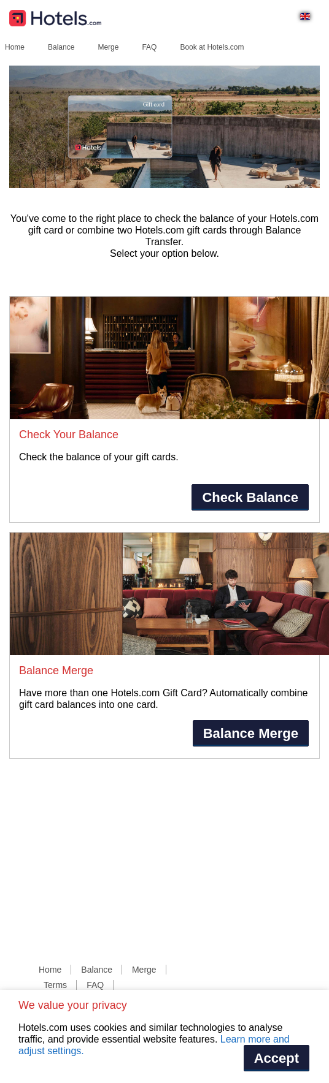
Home (15, 47)
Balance (61, 47)
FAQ (149, 47)
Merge (108, 47)
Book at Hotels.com (212, 47)
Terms (55, 985)
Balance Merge (250, 733)
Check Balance (250, 497)
